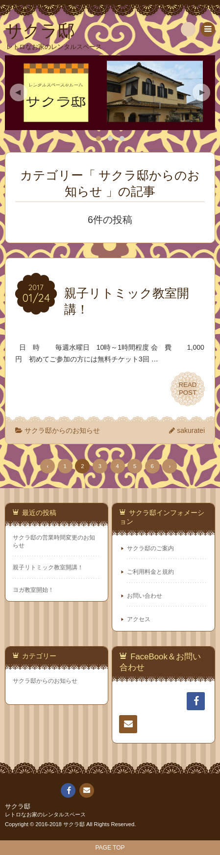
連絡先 (128, 726)
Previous (18, 92)
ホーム (128, 703)
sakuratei (191, 430)
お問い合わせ (144, 595)
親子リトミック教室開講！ (48, 567)
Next (201, 92)
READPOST (188, 389)
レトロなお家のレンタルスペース (45, 814)
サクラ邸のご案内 (150, 548)
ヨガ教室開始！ (33, 589)
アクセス (138, 619)
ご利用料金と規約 (150, 571)
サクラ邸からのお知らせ (62, 430)
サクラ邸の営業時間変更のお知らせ (54, 541)
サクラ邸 (17, 806)
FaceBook (199, 701)
